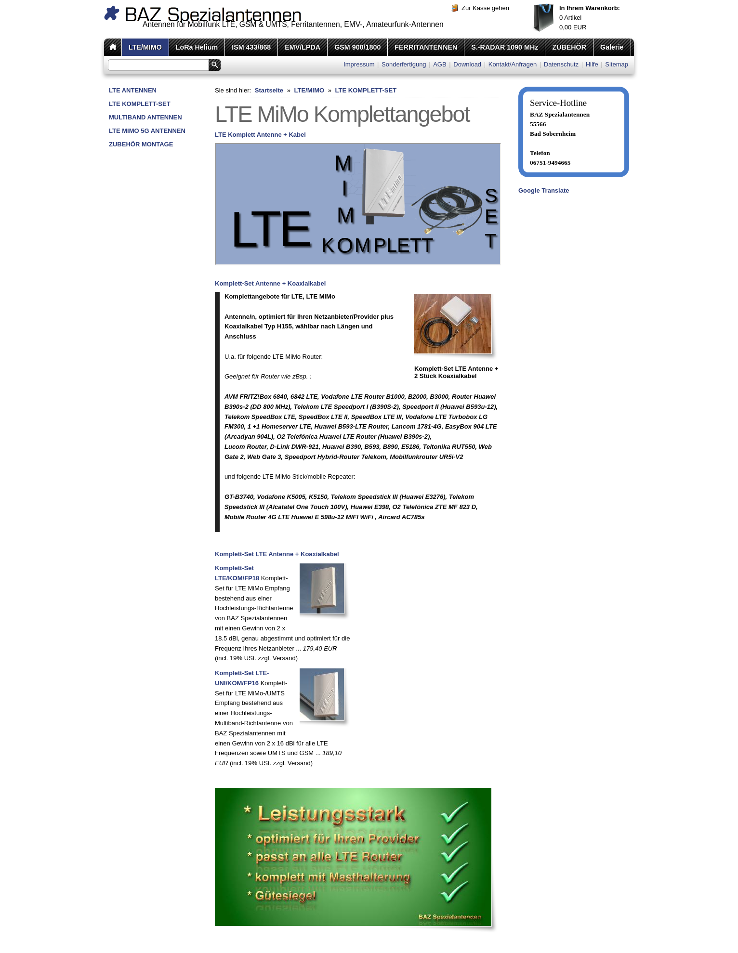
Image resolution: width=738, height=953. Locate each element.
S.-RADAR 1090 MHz (504, 47)
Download (467, 64)
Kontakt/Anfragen (512, 64)
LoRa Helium (197, 47)
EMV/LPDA (302, 47)
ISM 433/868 (251, 47)
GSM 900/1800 (357, 47)
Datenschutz (561, 64)
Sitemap (616, 64)
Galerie (611, 47)
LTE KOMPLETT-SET (140, 103)
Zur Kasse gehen (485, 8)
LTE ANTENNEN (133, 90)
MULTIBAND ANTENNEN (145, 117)
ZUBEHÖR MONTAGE (141, 144)
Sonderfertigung (404, 64)
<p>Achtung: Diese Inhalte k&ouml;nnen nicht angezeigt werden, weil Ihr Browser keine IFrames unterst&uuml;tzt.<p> (358, 204)
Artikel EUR (589, 17)
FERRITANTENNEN (426, 47)
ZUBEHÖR (569, 47)
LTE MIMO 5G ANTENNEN (147, 130)
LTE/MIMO (145, 47)
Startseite (269, 90)
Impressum (358, 64)
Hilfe (592, 64)
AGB (439, 64)
